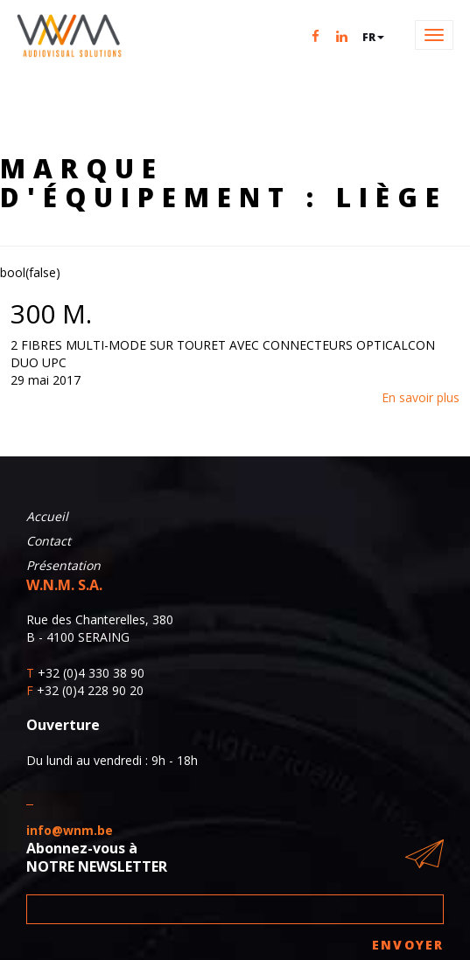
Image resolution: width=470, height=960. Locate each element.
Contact (48, 540)
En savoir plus (420, 397)
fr (373, 37)
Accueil (47, 516)
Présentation (63, 565)
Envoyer (408, 944)
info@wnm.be (69, 830)
